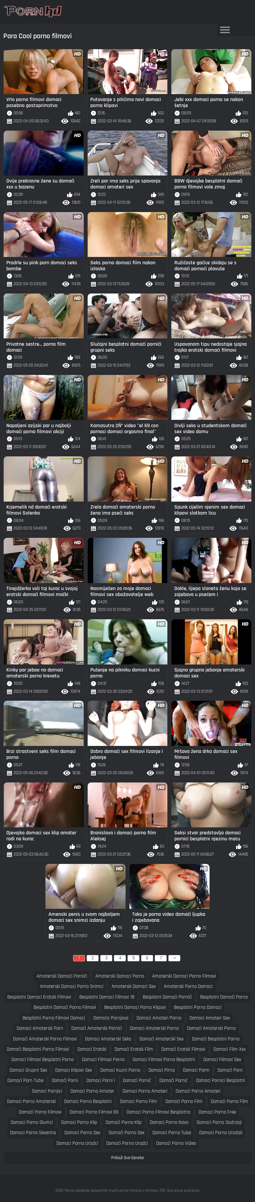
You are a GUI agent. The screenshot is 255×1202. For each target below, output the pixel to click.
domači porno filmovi (40, 1112)
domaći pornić (137, 1080)
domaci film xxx (229, 1049)
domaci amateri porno (158, 1018)
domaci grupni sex (28, 1070)
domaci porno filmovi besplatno (158, 1112)
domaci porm (196, 1070)
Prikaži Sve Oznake (127, 1157)
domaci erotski (91, 1049)
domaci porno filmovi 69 (94, 1112)
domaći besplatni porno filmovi (38, 1049)
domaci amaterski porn (40, 1028)
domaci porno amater (92, 1091)
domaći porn (230, 1070)
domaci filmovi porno (103, 1059)
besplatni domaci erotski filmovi (39, 997)
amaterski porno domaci (188, 986)
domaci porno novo (169, 1122)
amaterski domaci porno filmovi (184, 976)
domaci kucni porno (120, 1070)
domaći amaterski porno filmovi (45, 1039)
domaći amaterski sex (161, 1039)
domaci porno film (138, 1101)
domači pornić (173, 1080)
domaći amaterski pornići (96, 1028)
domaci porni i (100, 1080)
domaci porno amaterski (31, 1101)
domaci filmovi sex (222, 1059)
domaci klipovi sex (73, 1070)
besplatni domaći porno (224, 997)
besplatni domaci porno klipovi (135, 1007)
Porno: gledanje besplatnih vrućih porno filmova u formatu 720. (115, 1190)
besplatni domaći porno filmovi (65, 1007)
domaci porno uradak (220, 1133)
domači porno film (229, 1101)
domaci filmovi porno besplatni (163, 1059)
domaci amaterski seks (108, 1039)
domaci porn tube (25, 1080)
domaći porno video (176, 1143)
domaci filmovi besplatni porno (42, 1059)
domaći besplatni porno (215, 1039)
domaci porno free (217, 1112)
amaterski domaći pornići (62, 976)
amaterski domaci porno (119, 976)
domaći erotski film (134, 1049)
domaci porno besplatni (88, 1101)
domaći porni (65, 1080)
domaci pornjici (47, 1091)
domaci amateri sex (210, 1018)
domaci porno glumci (32, 1122)
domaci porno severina (33, 1133)
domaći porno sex (126, 1133)
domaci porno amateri (145, 1091)
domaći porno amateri (198, 1091)
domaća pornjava (110, 1018)
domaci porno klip (79, 1122)
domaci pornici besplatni (220, 1080)
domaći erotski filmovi (183, 1049)
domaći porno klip (124, 1122)
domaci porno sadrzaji (219, 1122)
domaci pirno (161, 1070)
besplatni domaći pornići (167, 997)
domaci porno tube (171, 1133)
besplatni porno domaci (197, 1007)
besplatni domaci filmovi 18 (106, 997)
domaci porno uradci (77, 1143)
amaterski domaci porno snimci (71, 986)
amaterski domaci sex (134, 986)
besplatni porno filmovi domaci (54, 1018)
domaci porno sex (82, 1133)
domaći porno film (184, 1101)
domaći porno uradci (127, 1143)
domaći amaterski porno (211, 1028)
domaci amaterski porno (154, 1028)
